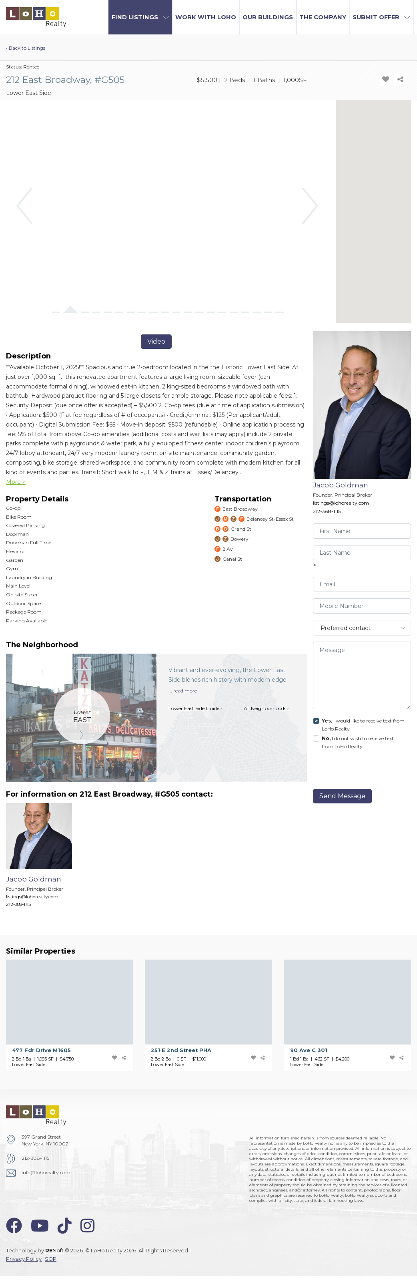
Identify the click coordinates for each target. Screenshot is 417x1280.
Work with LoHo (205, 17)
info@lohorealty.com (46, 1172)
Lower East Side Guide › (195, 708)
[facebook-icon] (14, 1226)
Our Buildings (268, 17)
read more (185, 691)
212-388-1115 (327, 511)
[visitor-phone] (362, 606)
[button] (140, 17)
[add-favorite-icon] (385, 79)
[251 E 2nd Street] (214, 1015)
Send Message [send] (342, 796)
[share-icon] (400, 79)
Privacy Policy (24, 1259)
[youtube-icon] (40, 1226)
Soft (54, 1251)
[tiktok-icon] (65, 1226)
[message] (362, 675)
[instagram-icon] (87, 1226)
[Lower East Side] (82, 716)
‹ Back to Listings (25, 48)
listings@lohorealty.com (341, 503)
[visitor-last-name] (362, 552)
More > (16, 481)
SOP (50, 1259)
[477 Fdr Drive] (75, 1015)
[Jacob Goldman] (45, 859)
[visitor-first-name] (362, 531)
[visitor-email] (362, 584)
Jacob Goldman (340, 485)
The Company (322, 17)
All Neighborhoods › (266, 708)
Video (156, 341)
